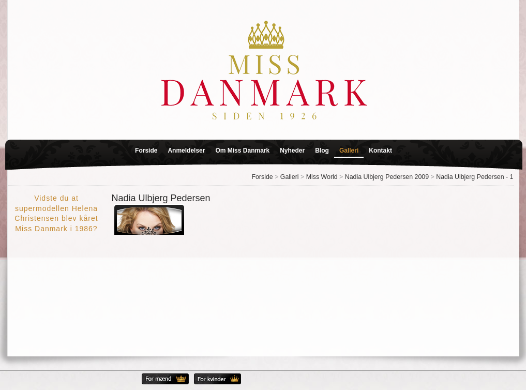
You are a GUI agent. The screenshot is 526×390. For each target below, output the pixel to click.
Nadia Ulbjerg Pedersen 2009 (387, 177)
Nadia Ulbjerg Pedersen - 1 (474, 177)
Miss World (322, 177)
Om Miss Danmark (242, 150)
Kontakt (380, 150)
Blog (322, 150)
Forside (146, 150)
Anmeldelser (186, 150)
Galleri (348, 150)
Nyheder (292, 150)
